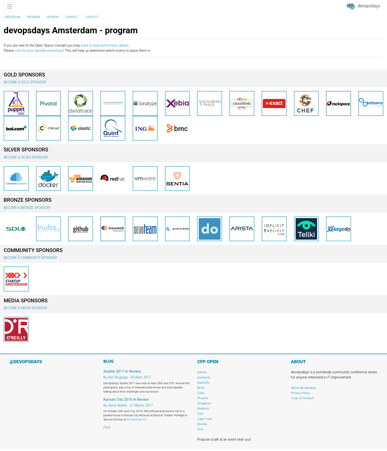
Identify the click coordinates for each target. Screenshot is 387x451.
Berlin (201, 388)
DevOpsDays (363, 6)
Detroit (201, 372)
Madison (203, 408)
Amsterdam (12, 17)
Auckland (203, 377)
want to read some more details (105, 45)
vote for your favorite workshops (39, 51)
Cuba (200, 393)
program (33, 17)
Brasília (202, 424)
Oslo (200, 413)
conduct (71, 17)
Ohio (200, 429)
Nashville (203, 382)
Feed (106, 427)
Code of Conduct (302, 398)
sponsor (52, 17)
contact (91, 17)
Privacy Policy (300, 393)
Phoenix (202, 398)
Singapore (204, 403)
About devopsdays (303, 388)
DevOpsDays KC (137, 419)
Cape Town (205, 419)
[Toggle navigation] (9, 6)
